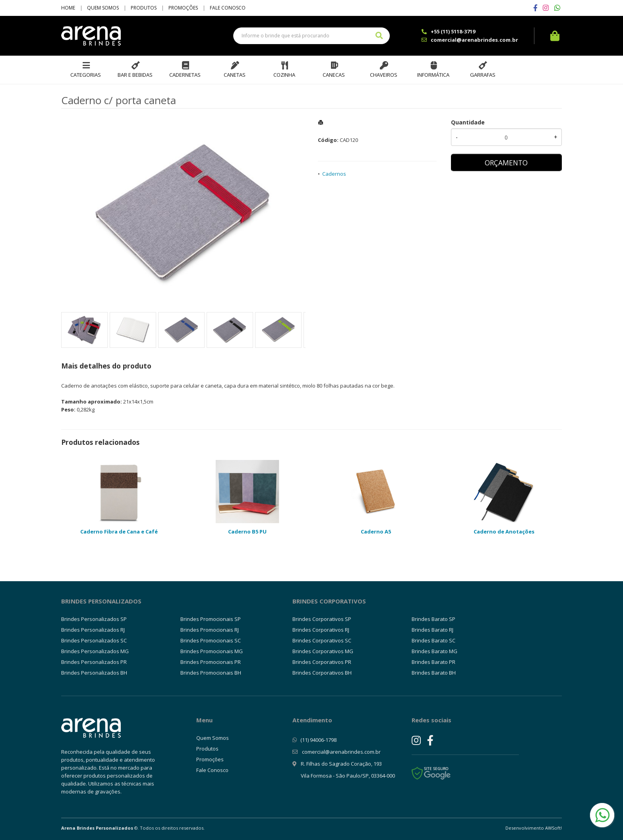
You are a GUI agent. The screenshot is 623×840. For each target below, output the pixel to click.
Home (68, 7)
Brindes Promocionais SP (210, 619)
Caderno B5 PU (247, 531)
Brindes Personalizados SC (94, 640)
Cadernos (334, 173)
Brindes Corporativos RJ (320, 629)
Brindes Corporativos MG (322, 651)
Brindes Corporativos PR (321, 661)
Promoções (183, 7)
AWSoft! (553, 828)
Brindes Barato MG (434, 651)
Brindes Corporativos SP (321, 619)
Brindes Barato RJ (432, 629)
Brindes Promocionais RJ (209, 629)
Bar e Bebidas (135, 74)
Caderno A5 (376, 531)
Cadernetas (185, 74)
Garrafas (482, 74)
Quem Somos (103, 7)
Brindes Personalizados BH (94, 672)
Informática (433, 74)
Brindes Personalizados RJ (93, 629)
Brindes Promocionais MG (211, 651)
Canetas (235, 74)
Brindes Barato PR (433, 661)
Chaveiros (383, 74)
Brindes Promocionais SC (210, 640)
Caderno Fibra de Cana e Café (119, 531)
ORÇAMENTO (506, 162)
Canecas (334, 74)
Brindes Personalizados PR (94, 661)
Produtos (144, 7)
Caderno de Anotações (504, 531)
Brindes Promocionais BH (210, 672)
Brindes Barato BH (434, 672)
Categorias (85, 74)
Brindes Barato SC (433, 640)
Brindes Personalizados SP (94, 619)
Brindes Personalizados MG (95, 651)
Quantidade (468, 122)
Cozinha (284, 74)
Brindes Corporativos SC (321, 640)
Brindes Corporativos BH (322, 672)
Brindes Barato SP (433, 619)
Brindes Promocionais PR (210, 661)
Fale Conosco (228, 7)
